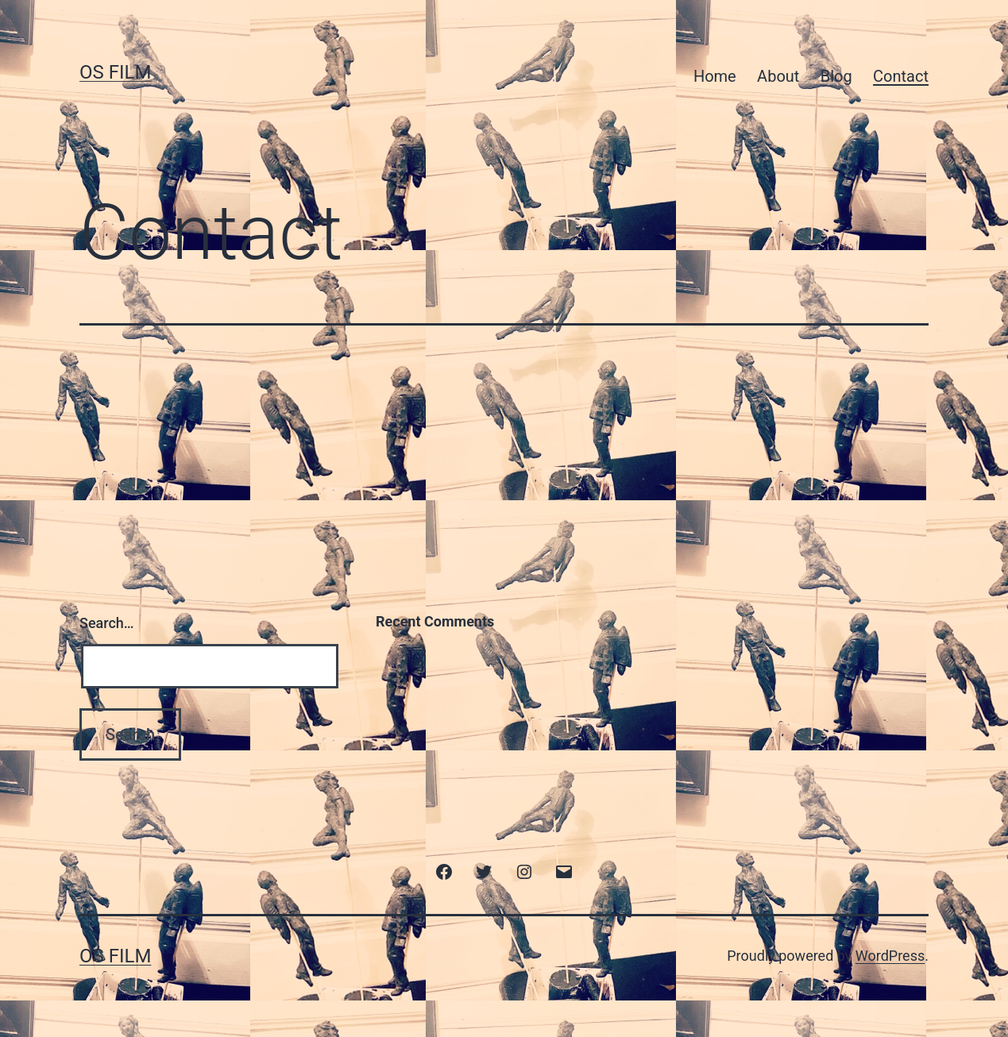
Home (714, 76)
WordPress (890, 955)
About (778, 76)
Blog (836, 76)
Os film (115, 72)
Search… (106, 623)
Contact (901, 76)
